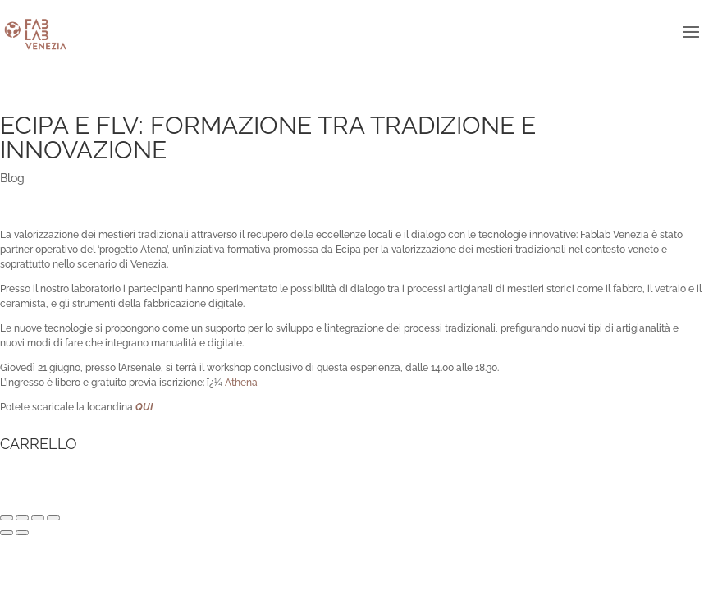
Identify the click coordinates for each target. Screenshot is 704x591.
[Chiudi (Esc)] (6, 517)
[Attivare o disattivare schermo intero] (37, 517)
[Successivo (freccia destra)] (22, 532)
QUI (144, 407)
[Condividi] (22, 517)
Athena (241, 382)
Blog (12, 178)
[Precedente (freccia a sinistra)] (6, 532)
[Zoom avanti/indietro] (53, 517)
